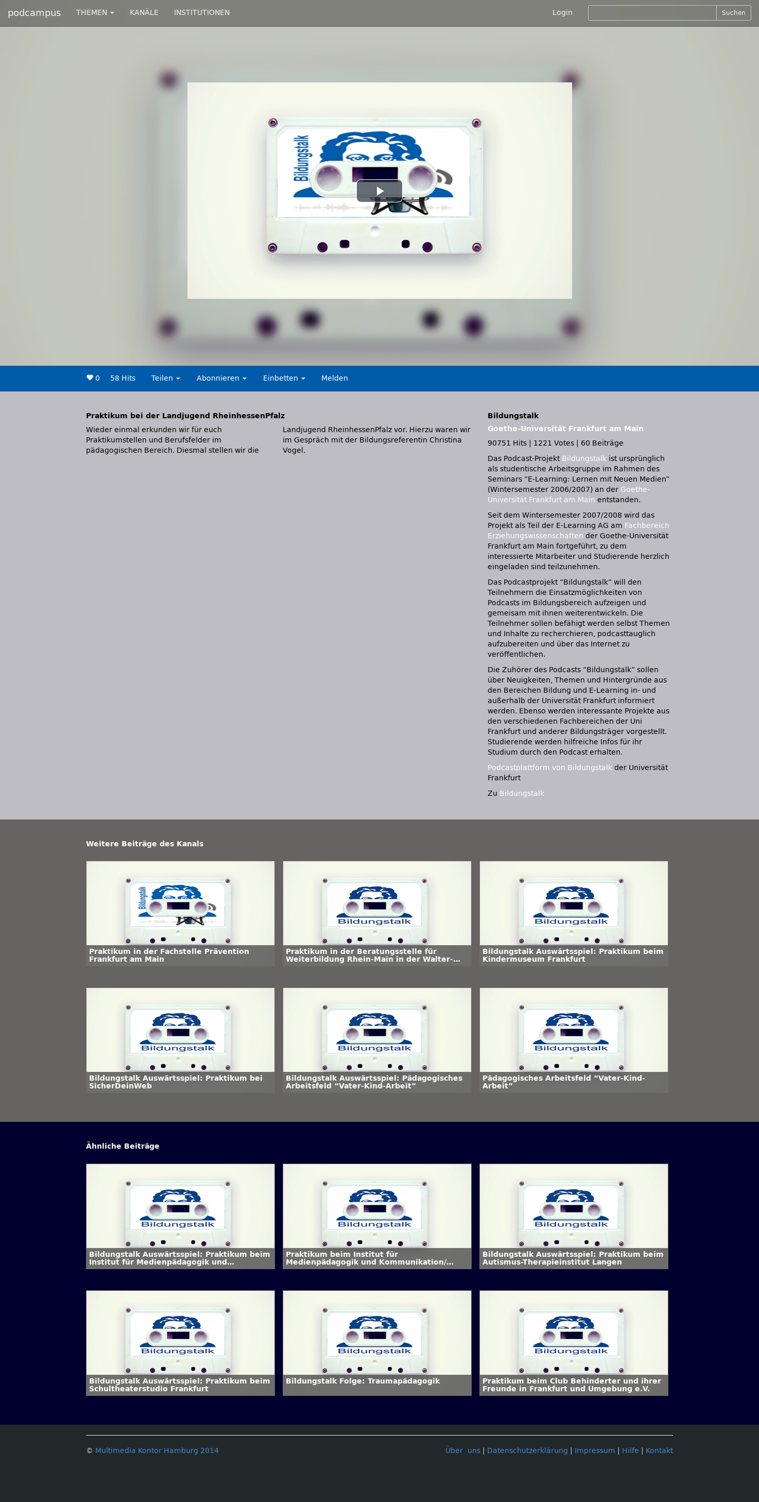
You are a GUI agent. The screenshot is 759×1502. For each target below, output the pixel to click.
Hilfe (630, 1450)
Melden (334, 378)
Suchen (734, 12)
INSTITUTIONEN (202, 12)
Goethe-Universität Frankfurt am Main (566, 428)
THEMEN (95, 12)
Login (563, 12)
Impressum (595, 1450)
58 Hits (122, 378)
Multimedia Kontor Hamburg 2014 (157, 1450)
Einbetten (284, 378)
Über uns (462, 1450)
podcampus (34, 13)
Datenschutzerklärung (527, 1450)
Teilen (165, 378)
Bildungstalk (585, 458)
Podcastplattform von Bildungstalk (551, 767)
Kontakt (659, 1450)
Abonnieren (222, 378)
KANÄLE (144, 12)
